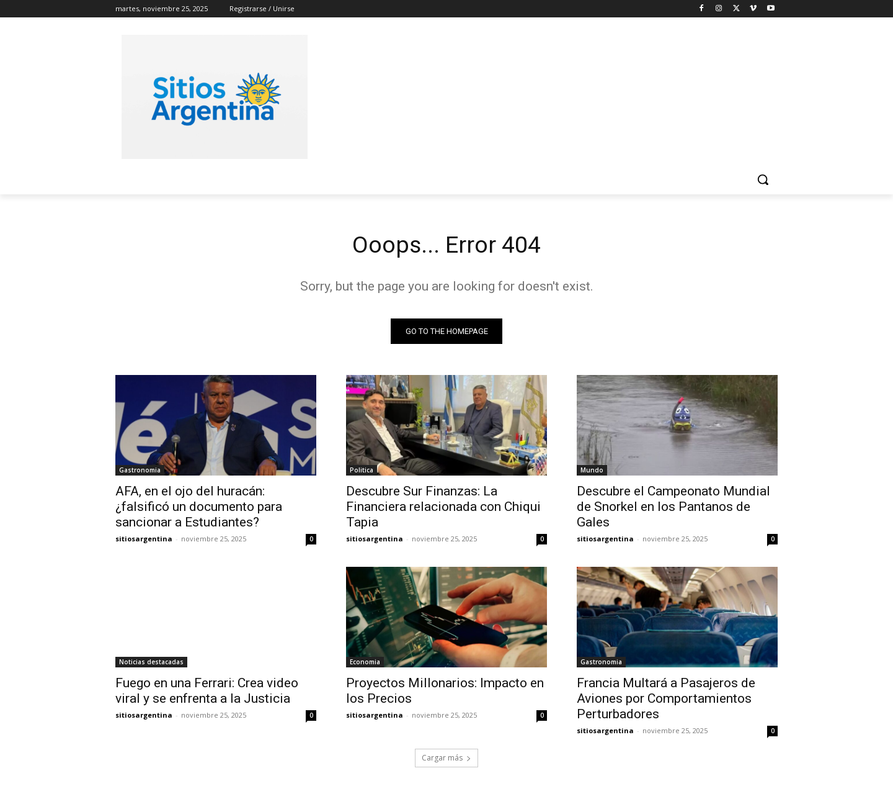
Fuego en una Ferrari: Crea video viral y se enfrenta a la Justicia (206, 692)
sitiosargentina (143, 540)
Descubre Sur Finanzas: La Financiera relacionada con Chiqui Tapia (443, 508)
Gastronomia (140, 471)
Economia (365, 663)
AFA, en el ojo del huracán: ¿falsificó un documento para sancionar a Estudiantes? (198, 508)
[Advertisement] (539, 95)
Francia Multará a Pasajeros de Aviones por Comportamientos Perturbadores (666, 700)
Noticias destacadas (151, 663)
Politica (361, 471)
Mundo (591, 471)
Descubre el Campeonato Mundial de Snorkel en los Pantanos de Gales (673, 508)
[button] (763, 179)
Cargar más (446, 759)
